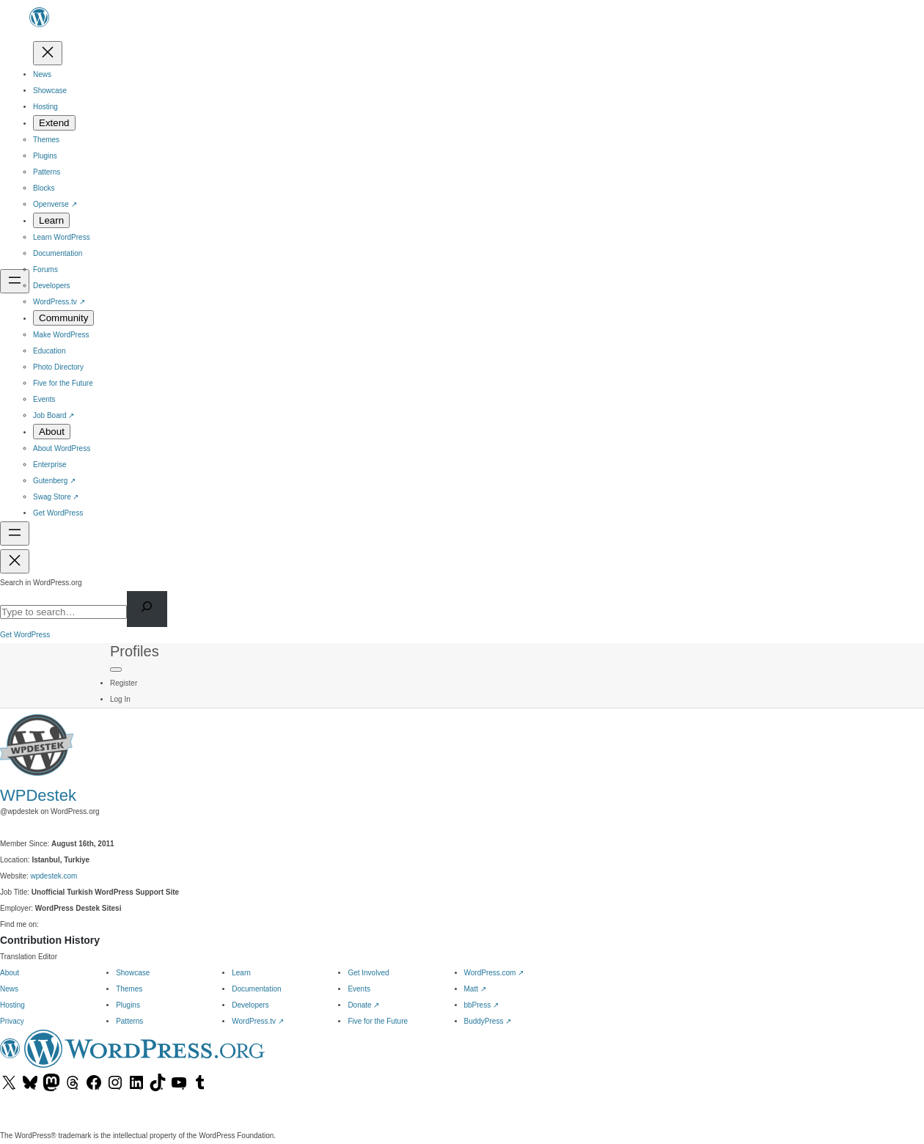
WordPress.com (494, 973)
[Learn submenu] (51, 220)
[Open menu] (14, 281)
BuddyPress (488, 1021)
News (9, 989)
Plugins (128, 1005)
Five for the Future (378, 1021)
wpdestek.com (54, 876)
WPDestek (38, 795)
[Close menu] (47, 53)
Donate (363, 1005)
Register (123, 683)
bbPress (481, 1005)
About (9, 973)
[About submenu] (51, 431)
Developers (250, 1005)
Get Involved (368, 973)
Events (359, 989)
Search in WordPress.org (41, 583)
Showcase (133, 973)
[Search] (147, 609)
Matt (475, 989)
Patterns (129, 1021)
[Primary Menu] (116, 669)
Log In (120, 699)
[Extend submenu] (54, 123)
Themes (129, 989)
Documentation (256, 989)
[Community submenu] (63, 318)
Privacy (12, 1021)
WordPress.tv (258, 1021)
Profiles (134, 651)
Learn (241, 973)
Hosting (12, 1005)
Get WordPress (25, 635)
